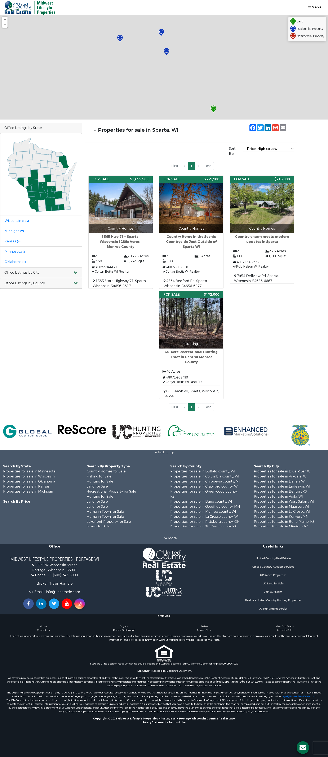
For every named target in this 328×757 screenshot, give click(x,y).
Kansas (12, 241)
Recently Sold (285, 630)
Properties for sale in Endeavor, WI (282, 486)
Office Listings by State (23, 128)
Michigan (14, 231)
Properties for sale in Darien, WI (280, 481)
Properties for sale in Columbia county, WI (204, 476)
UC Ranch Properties (273, 575)
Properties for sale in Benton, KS (280, 491)
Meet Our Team (285, 626)
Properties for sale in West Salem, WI (284, 501)
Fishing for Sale (99, 476)
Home (43, 626)
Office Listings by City (21, 272)
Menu (314, 7)
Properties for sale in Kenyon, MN (281, 516)
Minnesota (15, 251)
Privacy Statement (124, 630)
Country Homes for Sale (106, 471)
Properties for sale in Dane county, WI (201, 501)
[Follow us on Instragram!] (79, 603)
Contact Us (43, 630)
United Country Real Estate (273, 558)
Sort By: (232, 151)
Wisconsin (17, 221)
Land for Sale (97, 486)
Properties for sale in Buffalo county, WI (202, 471)
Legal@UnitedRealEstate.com (299, 696)
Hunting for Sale (100, 481)
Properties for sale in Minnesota (29, 471)
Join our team (273, 592)
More (170, 538)
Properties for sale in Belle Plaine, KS (284, 521)
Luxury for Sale (98, 526)
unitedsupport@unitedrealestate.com (238, 681)
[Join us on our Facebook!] (28, 603)
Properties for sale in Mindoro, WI (281, 526)
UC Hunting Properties (273, 608)
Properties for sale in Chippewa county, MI (205, 481)
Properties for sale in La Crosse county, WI (204, 516)
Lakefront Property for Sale (109, 521)
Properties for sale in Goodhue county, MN (205, 506)
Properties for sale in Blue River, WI (282, 471)
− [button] (5, 24)
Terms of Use (204, 630)
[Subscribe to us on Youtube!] (67, 603)
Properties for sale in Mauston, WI (281, 506)
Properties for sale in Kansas (26, 486)
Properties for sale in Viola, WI (278, 496)
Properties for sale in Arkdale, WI (280, 476)
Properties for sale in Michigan (28, 491)
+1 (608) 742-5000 (63, 575)
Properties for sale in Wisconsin (29, 476)
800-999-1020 (229, 663)
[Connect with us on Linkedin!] (41, 603)
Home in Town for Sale (105, 511)
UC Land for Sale (273, 583)
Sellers (204, 626)
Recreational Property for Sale (111, 491)
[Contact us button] (303, 747)
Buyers (124, 626)
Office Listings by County (24, 283)
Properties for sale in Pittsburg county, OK (204, 521)
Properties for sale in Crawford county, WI (204, 486)
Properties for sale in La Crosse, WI (282, 511)
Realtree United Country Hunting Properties (273, 600)
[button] (41, 273)
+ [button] (5, 19)
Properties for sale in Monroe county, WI (203, 511)
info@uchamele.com (63, 592)
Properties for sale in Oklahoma (29, 481)
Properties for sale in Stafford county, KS (203, 526)
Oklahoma (15, 262)
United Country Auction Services (273, 566)
